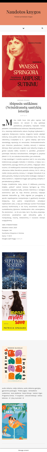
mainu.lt (19, 239)
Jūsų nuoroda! (16, 398)
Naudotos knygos (23, 11)
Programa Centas (8, 396)
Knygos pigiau (24, 100)
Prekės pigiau (22, 391)
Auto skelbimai (16, 393)
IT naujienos (19, 396)
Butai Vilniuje (27, 393)
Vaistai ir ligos (37, 393)
